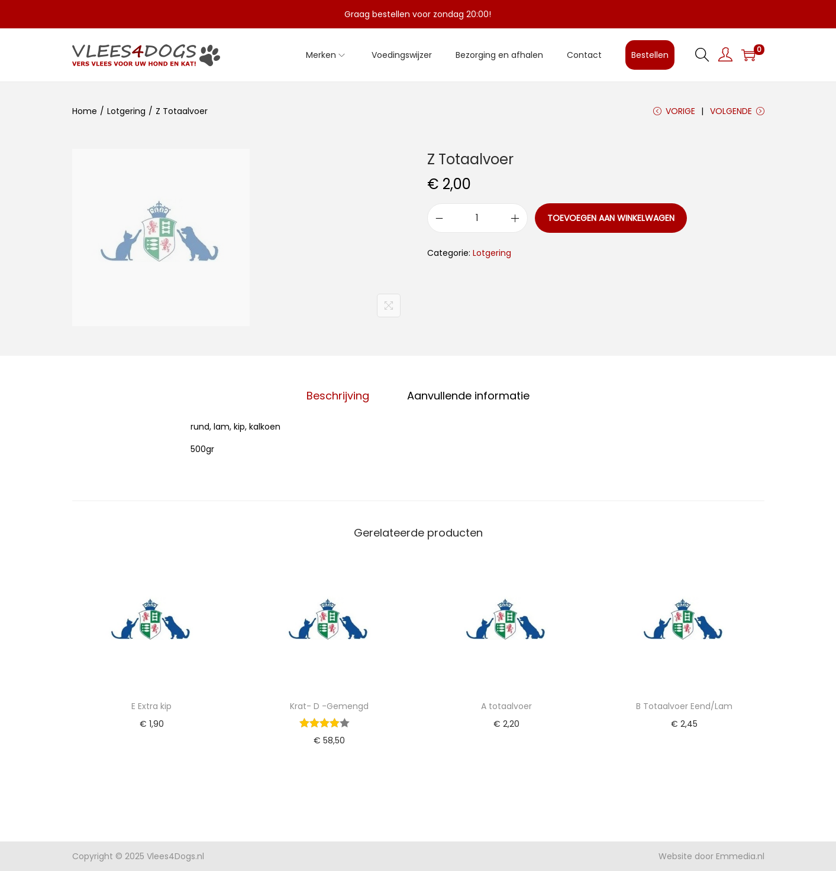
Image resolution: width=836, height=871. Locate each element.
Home (84, 111)
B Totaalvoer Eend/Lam (684, 706)
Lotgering (126, 111)
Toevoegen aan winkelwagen (610, 218)
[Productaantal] (477, 218)
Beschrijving (337, 395)
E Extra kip (151, 706)
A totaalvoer (506, 706)
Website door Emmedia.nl (711, 856)
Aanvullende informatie (468, 395)
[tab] (337, 396)
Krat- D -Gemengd (329, 706)
